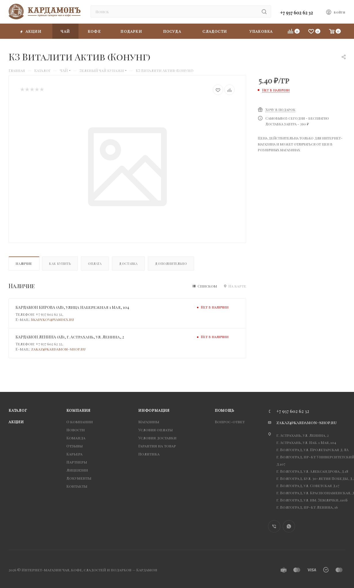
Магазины (148, 421)
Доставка (128, 263)
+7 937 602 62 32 (296, 12)
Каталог (18, 410)
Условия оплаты (155, 429)
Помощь (224, 410)
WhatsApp (289, 526)
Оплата (95, 263)
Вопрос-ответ (230, 421)
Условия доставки (157, 437)
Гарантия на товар (157, 445)
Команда (75, 437)
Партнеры (76, 461)
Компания (78, 410)
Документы (78, 478)
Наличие (24, 263)
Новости (75, 429)
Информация (154, 410)
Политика (149, 453)
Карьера (74, 453)
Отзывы (74, 445)
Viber (274, 526)
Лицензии (77, 470)
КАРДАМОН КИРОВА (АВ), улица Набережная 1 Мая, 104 (72, 307)
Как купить (60, 263)
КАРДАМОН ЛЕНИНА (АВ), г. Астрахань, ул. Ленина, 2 (70, 337)
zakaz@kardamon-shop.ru (58, 348)
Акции (16, 421)
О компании (79, 421)
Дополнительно (171, 263)
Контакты (76, 486)
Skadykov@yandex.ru (52, 319)
